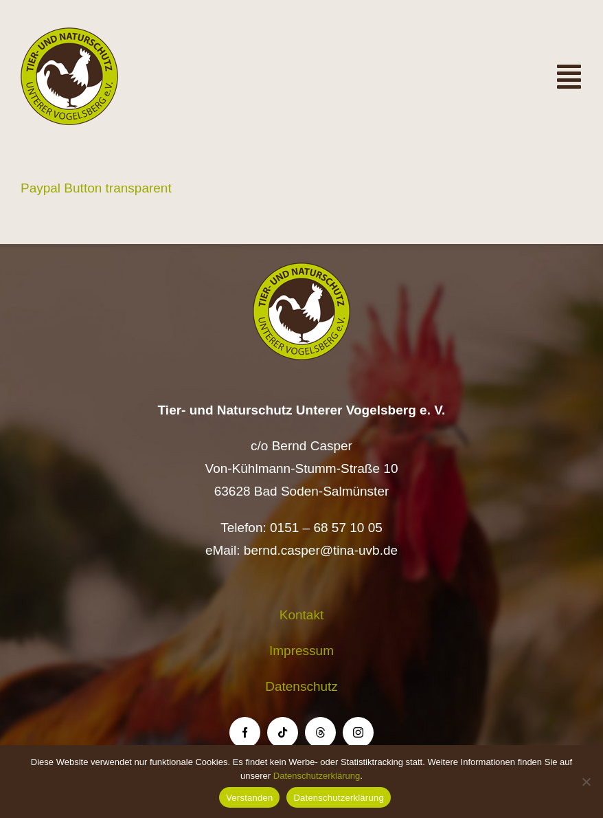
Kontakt (301, 615)
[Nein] (586, 781)
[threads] (320, 732)
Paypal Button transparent (96, 188)
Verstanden (249, 798)
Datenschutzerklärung (316, 776)
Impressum (301, 650)
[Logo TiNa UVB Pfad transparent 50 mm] (69, 34)
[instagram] (358, 732)
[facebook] (244, 732)
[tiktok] (282, 732)
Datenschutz (301, 686)
